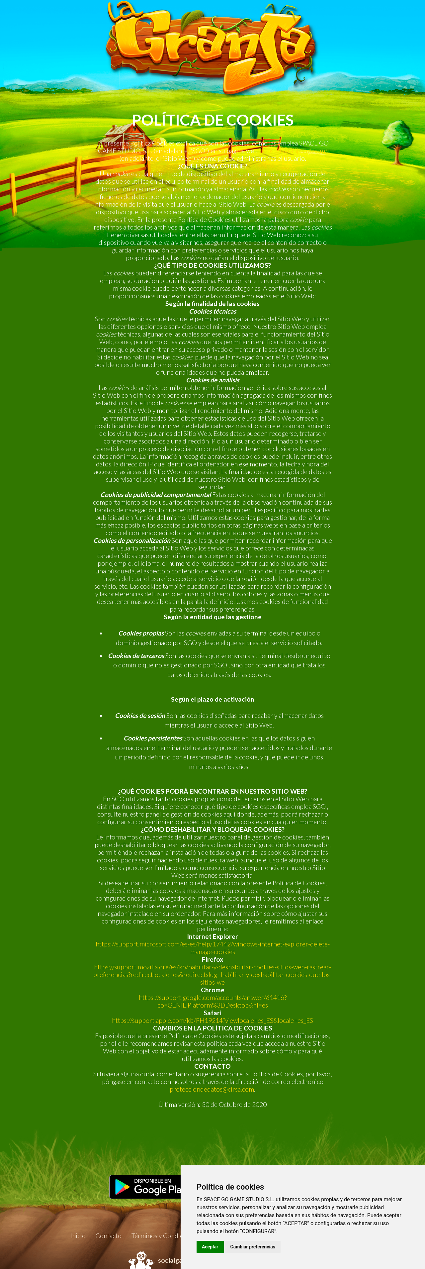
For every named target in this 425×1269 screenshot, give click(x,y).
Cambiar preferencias (252, 1246)
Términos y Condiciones (164, 1235)
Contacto (109, 1235)
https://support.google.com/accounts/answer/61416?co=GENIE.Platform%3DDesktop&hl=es (213, 1001)
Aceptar (210, 1246)
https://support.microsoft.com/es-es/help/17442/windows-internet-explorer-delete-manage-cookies (213, 947)
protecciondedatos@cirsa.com (212, 1089)
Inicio (78, 1235)
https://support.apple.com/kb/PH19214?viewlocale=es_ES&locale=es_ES (212, 1020)
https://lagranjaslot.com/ (293, 150)
